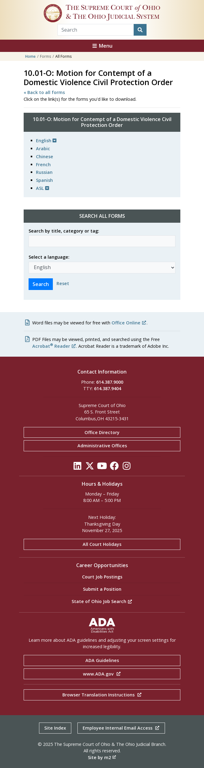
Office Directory (102, 432)
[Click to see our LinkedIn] (77, 467)
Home (30, 56)
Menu (102, 45)
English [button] (46, 140)
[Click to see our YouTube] (102, 467)
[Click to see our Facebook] (114, 467)
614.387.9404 (107, 388)
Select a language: (49, 257)
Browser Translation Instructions (102, 695)
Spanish (44, 180)
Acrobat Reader (54, 346)
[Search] (140, 30)
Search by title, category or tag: (64, 231)
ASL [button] (42, 188)
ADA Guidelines (102, 660)
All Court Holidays (102, 544)
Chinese (44, 156)
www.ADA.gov (102, 674)
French (43, 164)
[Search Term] (95, 30)
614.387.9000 (109, 382)
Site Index (55, 728)
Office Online (129, 323)
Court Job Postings (102, 577)
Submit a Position (102, 589)
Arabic (43, 148)
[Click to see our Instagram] (126, 467)
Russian (44, 172)
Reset (63, 283)
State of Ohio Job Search (102, 601)
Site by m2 (102, 757)
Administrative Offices (102, 446)
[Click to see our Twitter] (89, 467)
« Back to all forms (44, 92)
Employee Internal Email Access (121, 728)
